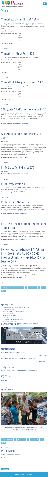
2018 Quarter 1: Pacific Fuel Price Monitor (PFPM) (23, 109)
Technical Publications (20, 192)
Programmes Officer (6, 375)
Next (42, 439)
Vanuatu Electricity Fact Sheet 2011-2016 (20, 19)
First (3, 439)
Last (3, 442)
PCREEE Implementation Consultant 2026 (12, 351)
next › (43, 287)
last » (3, 291)
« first (3, 287)
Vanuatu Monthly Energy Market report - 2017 (22, 82)
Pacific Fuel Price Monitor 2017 (15, 202)
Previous (9, 439)
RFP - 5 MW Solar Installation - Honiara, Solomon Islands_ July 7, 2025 (20, 357)
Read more (5, 48)
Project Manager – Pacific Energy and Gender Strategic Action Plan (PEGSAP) (22, 369)
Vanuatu (10, 31)
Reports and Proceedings (21, 123)
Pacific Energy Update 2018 (13, 184)
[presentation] (14, 465)
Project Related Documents (21, 157)
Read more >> (43, 354)
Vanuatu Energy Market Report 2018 (17, 53)
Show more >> (5, 447)
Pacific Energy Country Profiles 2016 (17, 167)
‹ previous (10, 287)
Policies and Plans (19, 277)
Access (32, 474)
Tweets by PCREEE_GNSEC (9, 387)
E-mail (3, 459)
